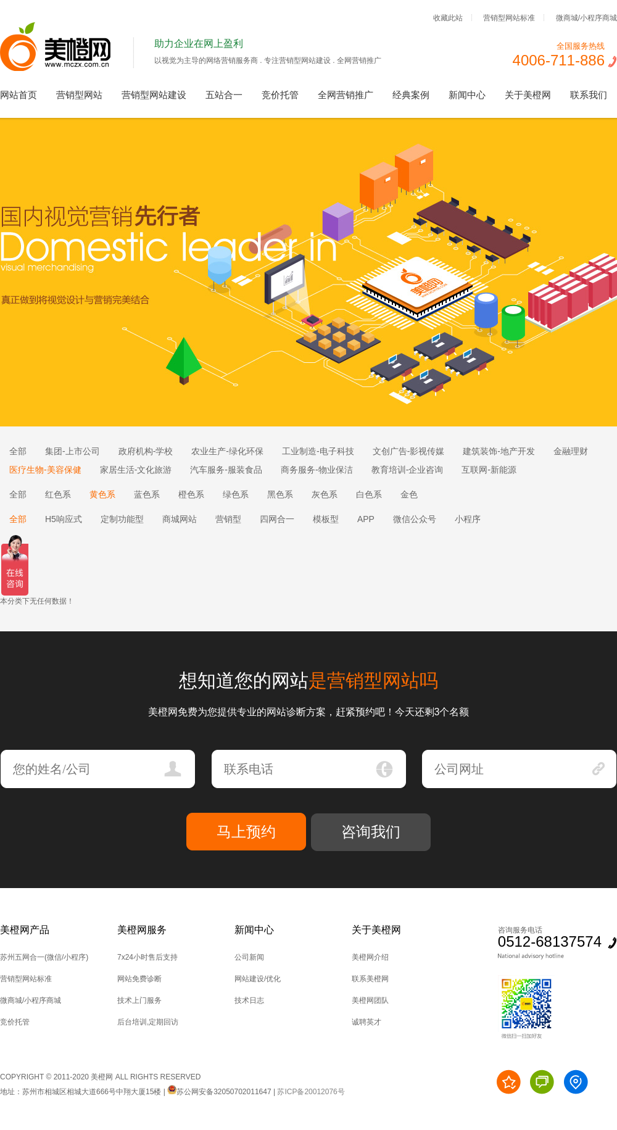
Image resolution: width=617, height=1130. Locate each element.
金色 (409, 494)
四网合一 (277, 519)
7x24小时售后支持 (147, 957)
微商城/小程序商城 (586, 17)
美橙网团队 (370, 1000)
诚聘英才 (366, 1022)
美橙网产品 (24, 929)
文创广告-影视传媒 (409, 451)
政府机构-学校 (145, 451)
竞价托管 (280, 94)
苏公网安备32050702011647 (219, 1091)
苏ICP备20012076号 (310, 1091)
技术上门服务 (139, 1000)
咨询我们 (370, 831)
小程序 (468, 519)
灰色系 (324, 494)
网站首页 (18, 94)
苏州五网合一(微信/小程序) (44, 957)
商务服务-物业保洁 (317, 470)
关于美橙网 (528, 94)
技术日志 (249, 1000)
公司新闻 (249, 957)
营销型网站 (79, 94)
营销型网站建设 (154, 94)
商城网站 (179, 519)
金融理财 (570, 451)
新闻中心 (467, 94)
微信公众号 (414, 519)
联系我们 (588, 94)
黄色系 (102, 494)
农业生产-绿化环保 (227, 451)
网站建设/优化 (257, 978)
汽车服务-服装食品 (226, 470)
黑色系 (280, 494)
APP (366, 519)
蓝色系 (147, 494)
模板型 (326, 519)
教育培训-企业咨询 (407, 470)
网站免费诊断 (139, 978)
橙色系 (191, 494)
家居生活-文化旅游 (136, 470)
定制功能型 (122, 519)
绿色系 (236, 494)
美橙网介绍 (370, 957)
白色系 (369, 494)
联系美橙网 (370, 978)
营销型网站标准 (509, 17)
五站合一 (223, 94)
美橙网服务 (142, 929)
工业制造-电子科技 (318, 451)
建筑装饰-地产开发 (499, 451)
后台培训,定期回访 (147, 1022)
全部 (18, 451)
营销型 (228, 519)
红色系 (58, 494)
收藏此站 (448, 17)
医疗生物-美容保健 (45, 470)
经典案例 (410, 94)
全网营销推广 (345, 94)
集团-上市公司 (72, 451)
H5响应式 (63, 519)
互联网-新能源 (489, 470)
